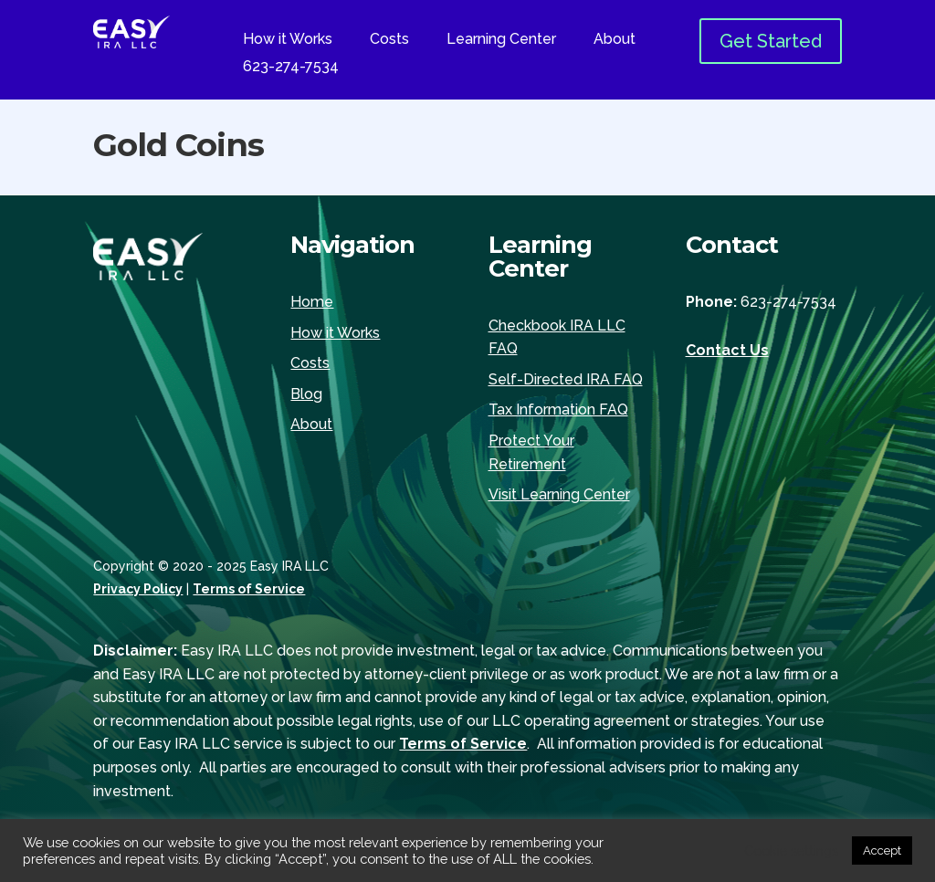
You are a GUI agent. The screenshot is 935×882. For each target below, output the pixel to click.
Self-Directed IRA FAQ (566, 379)
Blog (306, 394)
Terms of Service (249, 589)
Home (311, 301)
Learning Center (501, 40)
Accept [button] (882, 850)
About (615, 40)
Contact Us (727, 350)
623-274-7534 (291, 67)
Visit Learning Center (559, 494)
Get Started (771, 41)
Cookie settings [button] (791, 850)
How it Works (287, 40)
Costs (389, 40)
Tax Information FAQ (558, 409)
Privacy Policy (138, 589)
